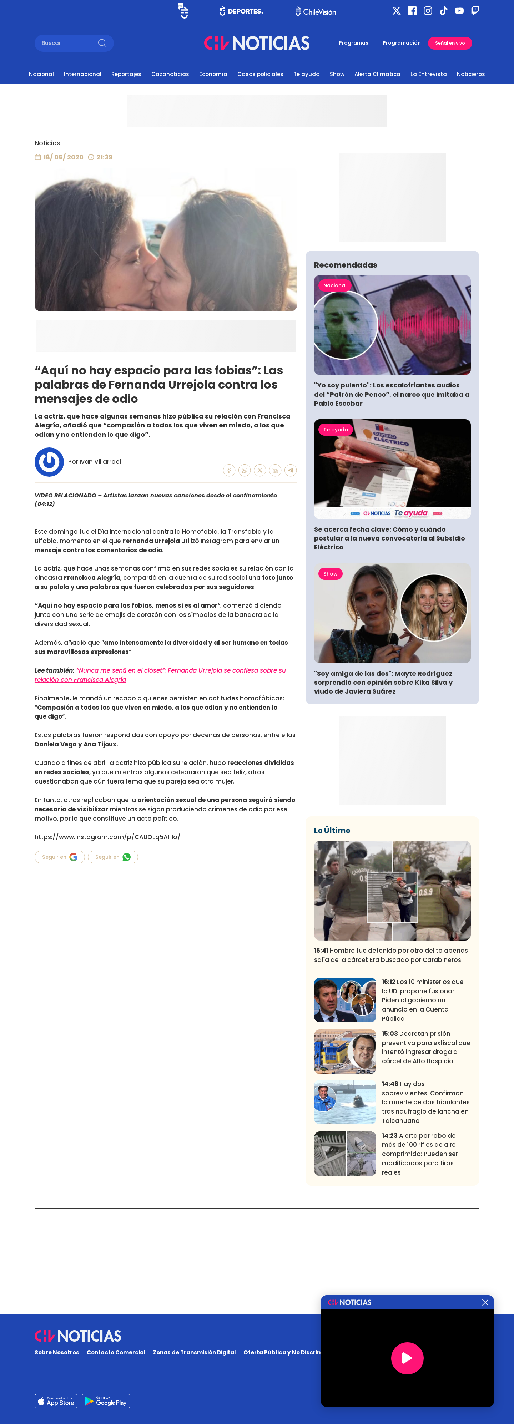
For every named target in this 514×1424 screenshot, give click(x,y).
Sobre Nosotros (57, 1352)
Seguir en (59, 857)
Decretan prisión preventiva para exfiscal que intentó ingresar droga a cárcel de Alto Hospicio (426, 1153)
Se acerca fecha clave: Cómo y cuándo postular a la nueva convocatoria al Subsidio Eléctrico (389, 643)
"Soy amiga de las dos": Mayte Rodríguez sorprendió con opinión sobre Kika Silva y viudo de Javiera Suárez (383, 788)
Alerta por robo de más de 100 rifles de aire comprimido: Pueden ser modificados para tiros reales (420, 1259)
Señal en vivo (450, 43)
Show (337, 74)
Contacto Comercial (116, 1352)
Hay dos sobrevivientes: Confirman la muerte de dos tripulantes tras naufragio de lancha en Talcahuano (426, 1208)
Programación (402, 42)
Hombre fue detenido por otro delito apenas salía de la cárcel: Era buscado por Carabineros (391, 1061)
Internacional (82, 74)
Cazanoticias (170, 74)
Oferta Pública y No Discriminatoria (294, 1352)
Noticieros (471, 74)
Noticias (47, 143)
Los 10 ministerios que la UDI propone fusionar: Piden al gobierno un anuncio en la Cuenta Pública (423, 1106)
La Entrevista (428, 74)
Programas (353, 42)
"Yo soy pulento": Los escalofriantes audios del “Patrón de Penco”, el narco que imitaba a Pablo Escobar (391, 499)
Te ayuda (306, 74)
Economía (213, 74)
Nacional (41, 74)
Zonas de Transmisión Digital (194, 1352)
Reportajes (126, 74)
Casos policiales (260, 74)
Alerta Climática (377, 74)
